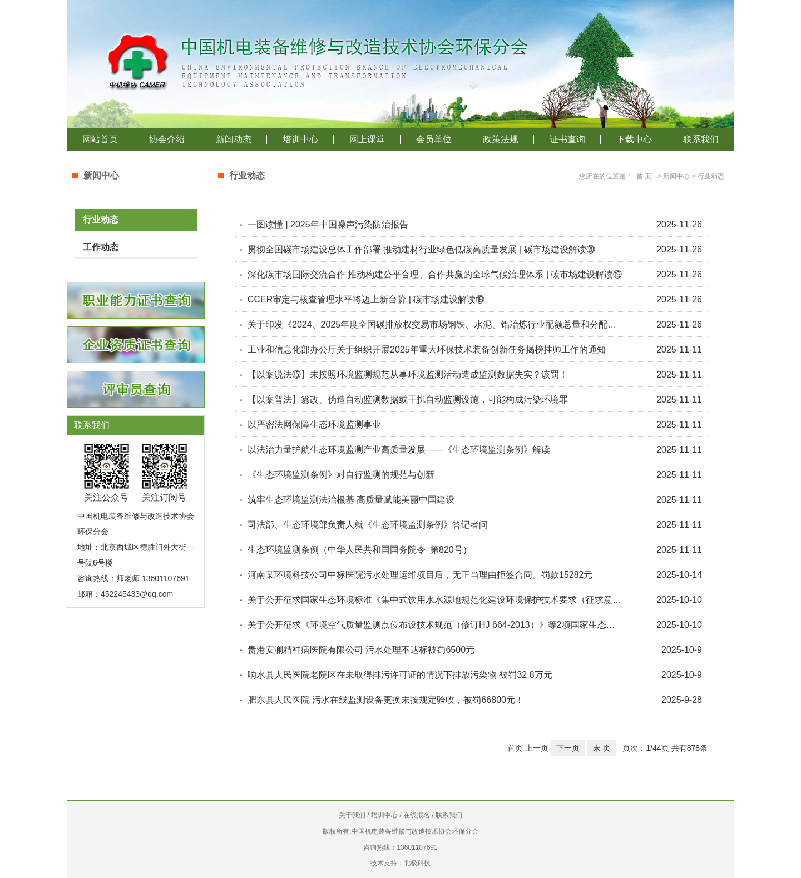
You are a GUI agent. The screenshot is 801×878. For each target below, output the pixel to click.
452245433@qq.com (137, 593)
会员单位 (434, 139)
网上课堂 (367, 139)
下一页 (568, 747)
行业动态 (100, 219)
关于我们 (352, 815)
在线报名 (416, 815)
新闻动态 (233, 139)
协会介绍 (167, 139)
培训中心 (300, 139)
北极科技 (417, 863)
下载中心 (634, 139)
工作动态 (100, 247)
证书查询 (567, 139)
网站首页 (100, 139)
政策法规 (500, 139)
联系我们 (701, 139)
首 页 (643, 176)
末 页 (602, 747)
